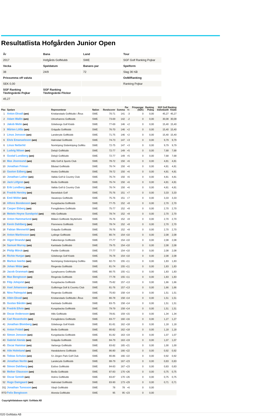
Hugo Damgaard (17, 382)
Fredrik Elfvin (15, 308)
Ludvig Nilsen (15, 150)
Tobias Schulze (16, 355)
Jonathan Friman (17, 166)
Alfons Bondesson (18, 203)
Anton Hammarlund (19, 219)
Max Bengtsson (17, 276)
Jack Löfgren (15, 182)
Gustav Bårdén (16, 303)
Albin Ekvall (14, 297)
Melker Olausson (17, 371)
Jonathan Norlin (17, 361)
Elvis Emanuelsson (19, 140)
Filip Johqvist (15, 282)
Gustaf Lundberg (17, 155)
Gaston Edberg (16, 171)
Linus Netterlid (16, 145)
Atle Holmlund (16, 350)
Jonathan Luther (17, 176)
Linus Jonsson (16, 134)
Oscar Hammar (16, 345)
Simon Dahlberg (17, 366)
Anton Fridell (15, 329)
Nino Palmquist (16, 292)
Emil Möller (14, 197)
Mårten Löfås (15, 129)
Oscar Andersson (18, 313)
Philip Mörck (15, 250)
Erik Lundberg (16, 187)
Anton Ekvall (15, 113)
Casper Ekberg (16, 208)
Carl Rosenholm (17, 319)
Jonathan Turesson (19, 387)
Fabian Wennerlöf (18, 229)
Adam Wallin (15, 118)
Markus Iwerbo (16, 261)
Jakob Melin (14, 124)
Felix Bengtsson (17, 392)
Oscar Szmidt (15, 376)
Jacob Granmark (17, 271)
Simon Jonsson (17, 334)
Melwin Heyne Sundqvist (22, 213)
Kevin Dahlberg (16, 224)
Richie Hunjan (16, 255)
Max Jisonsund (16, 161)
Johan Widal (15, 266)
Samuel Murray (16, 245)
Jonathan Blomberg (19, 324)
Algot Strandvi (16, 240)
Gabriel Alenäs (16, 340)
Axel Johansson (17, 287)
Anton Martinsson (18, 234)
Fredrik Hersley (16, 192)
